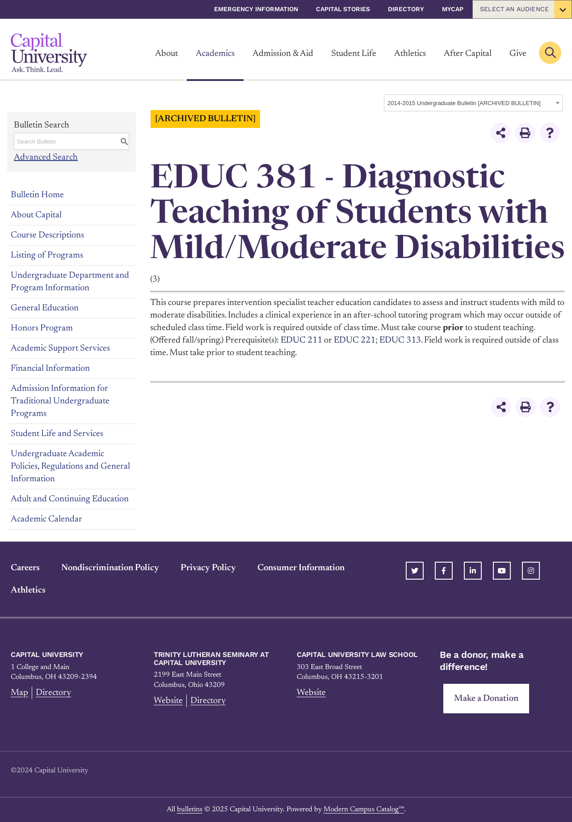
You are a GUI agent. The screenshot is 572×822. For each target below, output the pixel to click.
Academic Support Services (60, 348)
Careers (25, 568)
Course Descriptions (47, 235)
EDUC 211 (301, 340)
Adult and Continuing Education (70, 499)
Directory (406, 9)
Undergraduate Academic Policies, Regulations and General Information (70, 466)
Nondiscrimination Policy (110, 568)
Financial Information (50, 368)
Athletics (410, 53)
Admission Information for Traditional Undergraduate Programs (60, 401)
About (166, 53)
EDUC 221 (354, 340)
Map (19, 692)
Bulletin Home (37, 195)
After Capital (468, 53)
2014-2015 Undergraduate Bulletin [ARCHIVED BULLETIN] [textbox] (464, 103)
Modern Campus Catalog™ (364, 809)
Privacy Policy (208, 568)
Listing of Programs (47, 255)
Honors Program (42, 328)
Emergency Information (256, 9)
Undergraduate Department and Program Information (70, 281)
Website (168, 700)
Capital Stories (343, 9)
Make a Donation (486, 698)
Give (517, 53)
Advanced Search (46, 157)
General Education (45, 308)
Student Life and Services (57, 433)
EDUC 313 (400, 340)
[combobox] (473, 102)
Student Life (353, 53)
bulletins (189, 809)
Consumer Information (301, 568)
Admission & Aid (282, 53)
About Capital (36, 215)
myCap (452, 9)
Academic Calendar (46, 519)
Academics (215, 53)
